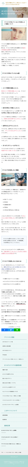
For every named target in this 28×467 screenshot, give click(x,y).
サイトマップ (14, 457)
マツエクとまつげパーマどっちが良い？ (9, 437)
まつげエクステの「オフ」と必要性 (8, 430)
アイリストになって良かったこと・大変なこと (11, 444)
